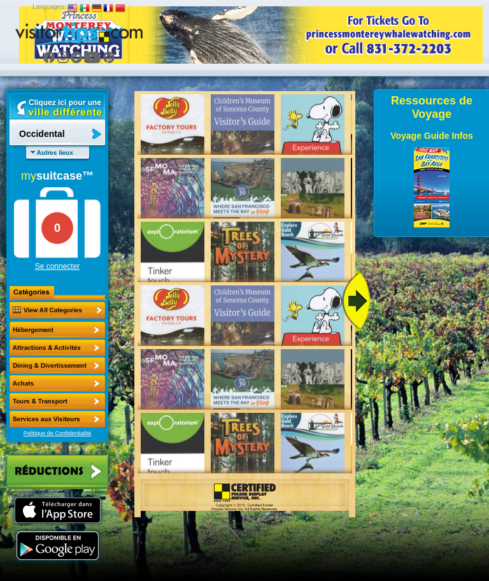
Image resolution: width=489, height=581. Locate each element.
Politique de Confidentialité (58, 433)
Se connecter (57, 266)
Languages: (49, 6)
